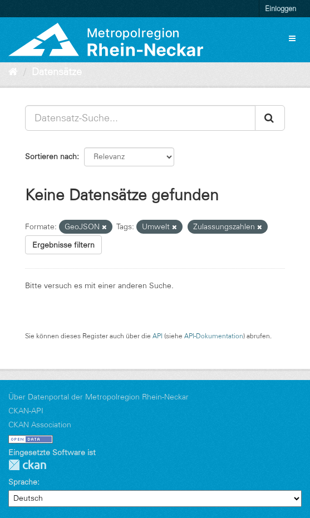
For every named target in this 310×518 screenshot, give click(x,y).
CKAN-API (25, 411)
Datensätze (57, 72)
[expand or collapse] (292, 38)
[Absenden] (270, 118)
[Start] (13, 72)
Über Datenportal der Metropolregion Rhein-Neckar (98, 397)
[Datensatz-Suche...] (140, 118)
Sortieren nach (51, 156)
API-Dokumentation (213, 336)
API (157, 336)
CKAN (27, 465)
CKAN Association (39, 425)
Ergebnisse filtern (63, 245)
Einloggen (280, 8)
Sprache (22, 482)
